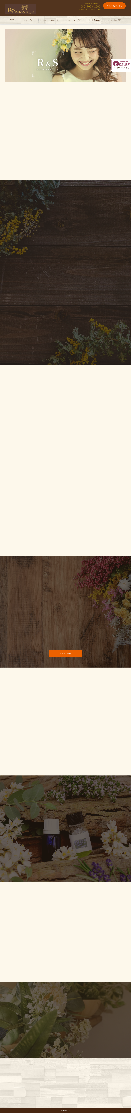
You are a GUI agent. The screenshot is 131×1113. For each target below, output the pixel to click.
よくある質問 (115, 20)
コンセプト (28, 20)
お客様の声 (96, 20)
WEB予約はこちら (114, 6)
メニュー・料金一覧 (50, 20)
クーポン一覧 (65, 654)
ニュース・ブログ (75, 20)
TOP (12, 20)
